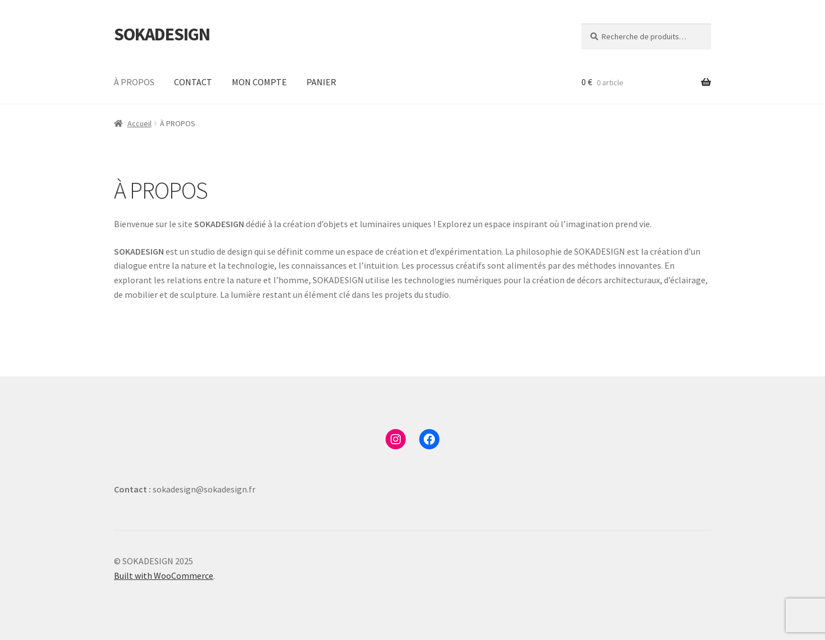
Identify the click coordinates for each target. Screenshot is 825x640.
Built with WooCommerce (163, 575)
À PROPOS (134, 82)
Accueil (139, 123)
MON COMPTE (259, 82)
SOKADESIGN (162, 34)
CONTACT (193, 82)
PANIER (321, 82)
